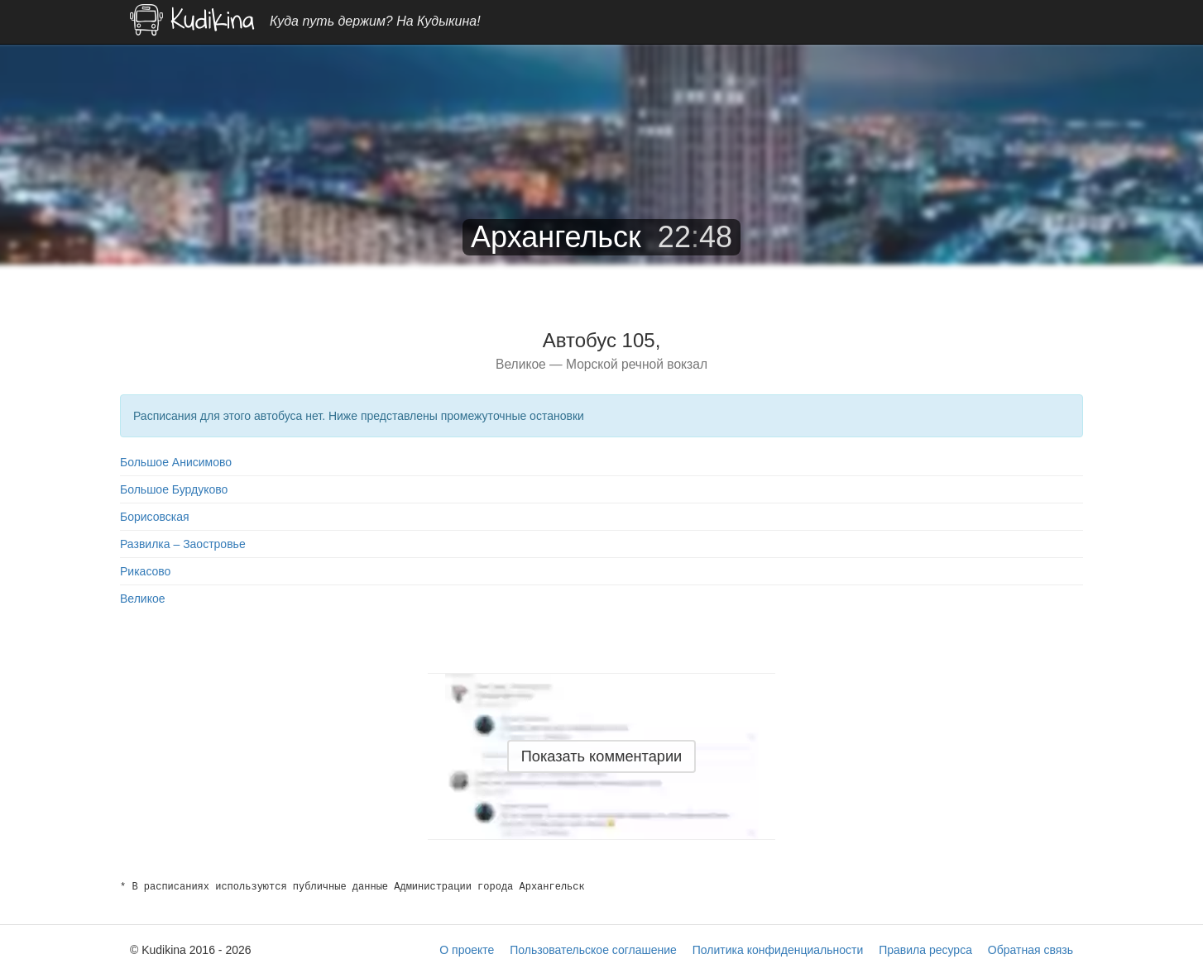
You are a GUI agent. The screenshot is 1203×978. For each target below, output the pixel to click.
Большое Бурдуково (174, 489)
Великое (142, 598)
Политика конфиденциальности (778, 950)
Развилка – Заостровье (183, 544)
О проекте (466, 950)
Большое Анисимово (176, 462)
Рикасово (145, 571)
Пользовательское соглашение (593, 950)
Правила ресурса (925, 950)
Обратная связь (1030, 950)
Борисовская (154, 516)
